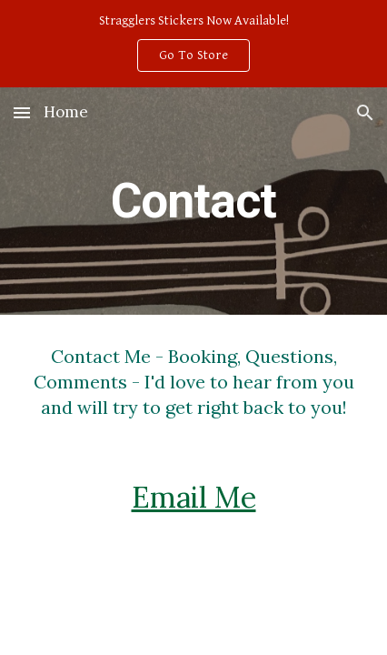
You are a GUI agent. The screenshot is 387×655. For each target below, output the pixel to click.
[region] (193, 43)
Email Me (194, 497)
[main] (194, 200)
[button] (22, 112)
